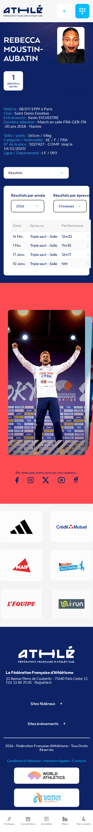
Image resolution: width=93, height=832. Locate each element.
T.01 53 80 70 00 (18, 682)
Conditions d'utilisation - (25, 761)
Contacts (79, 761)
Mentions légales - (58, 761)
